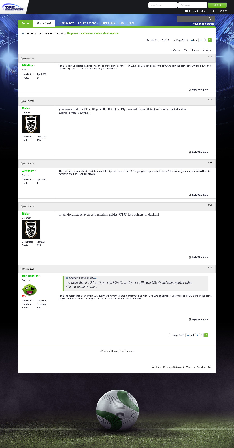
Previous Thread (109, 351)
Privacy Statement (173, 367)
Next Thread (126, 351)
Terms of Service (195, 367)
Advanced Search (203, 23)
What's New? (44, 23)
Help (212, 11)
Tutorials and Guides (50, 33)
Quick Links (108, 23)
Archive (156, 367)
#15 (210, 267)
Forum (25, 23)
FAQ (121, 23)
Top (210, 367)
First (194, 40)
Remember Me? (197, 11)
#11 (210, 56)
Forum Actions (87, 23)
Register (222, 11)
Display (205, 50)
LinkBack (174, 50)
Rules (131, 23)
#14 (210, 205)
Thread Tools (190, 50)
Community (67, 23)
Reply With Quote (198, 89)
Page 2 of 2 (182, 40)
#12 (210, 99)
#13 (210, 162)
